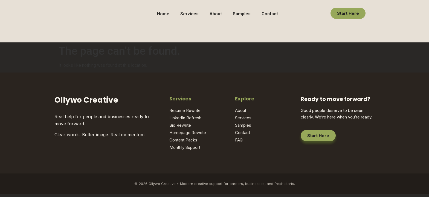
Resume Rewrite (185, 110)
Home (163, 13)
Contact (270, 13)
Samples (242, 13)
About (216, 13)
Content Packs (183, 140)
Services (189, 13)
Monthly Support (184, 147)
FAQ (239, 140)
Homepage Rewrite (187, 132)
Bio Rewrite (180, 125)
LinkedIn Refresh (185, 117)
